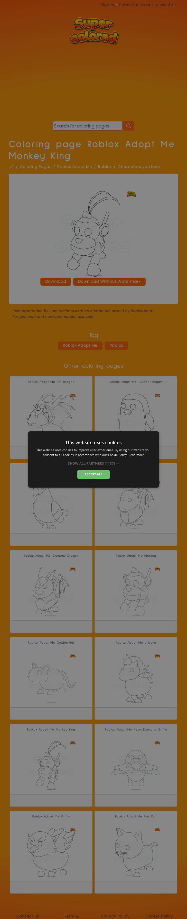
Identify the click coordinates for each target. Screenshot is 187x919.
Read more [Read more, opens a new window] (136, 455)
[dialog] (93, 459)
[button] (93, 463)
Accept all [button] (93, 474)
